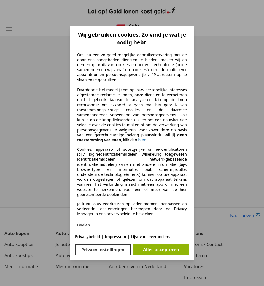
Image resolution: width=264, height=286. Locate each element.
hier (142, 139)
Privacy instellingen (103, 250)
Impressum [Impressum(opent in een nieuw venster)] (115, 236)
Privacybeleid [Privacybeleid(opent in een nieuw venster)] (87, 236)
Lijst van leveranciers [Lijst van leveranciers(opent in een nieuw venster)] (150, 236)
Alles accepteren (161, 250)
